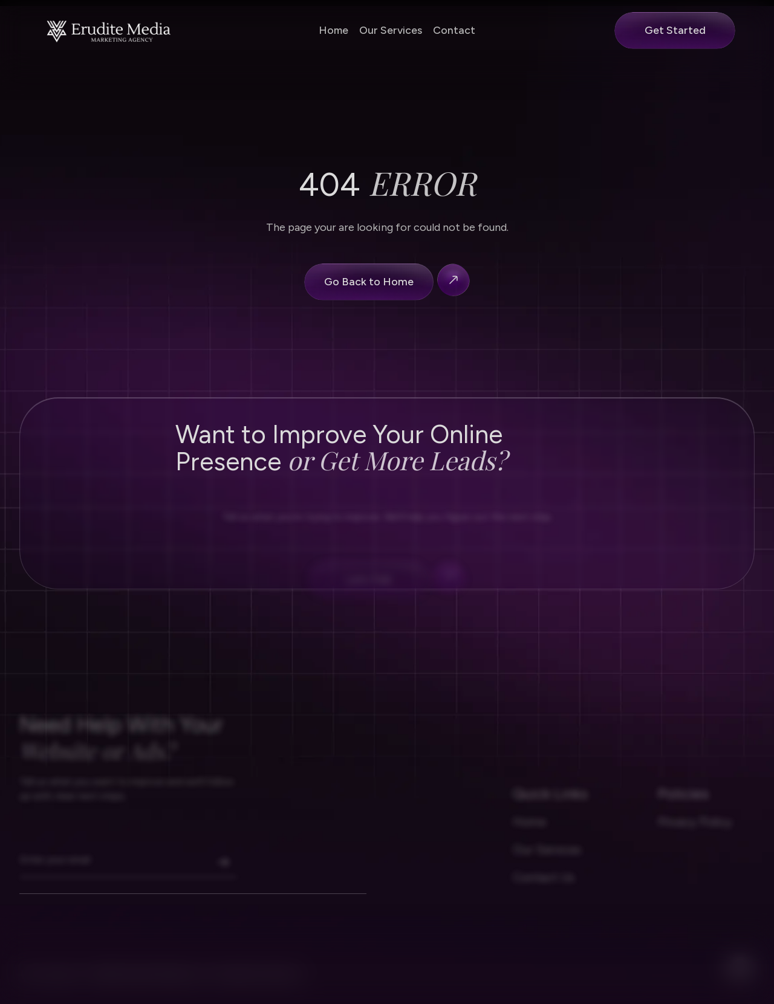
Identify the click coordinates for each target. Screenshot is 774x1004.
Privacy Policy (695, 833)
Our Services (390, 30)
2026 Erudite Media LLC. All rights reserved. (195, 986)
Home (333, 30)
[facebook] (740, 978)
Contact (454, 30)
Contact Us (543, 889)
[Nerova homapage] (109, 30)
